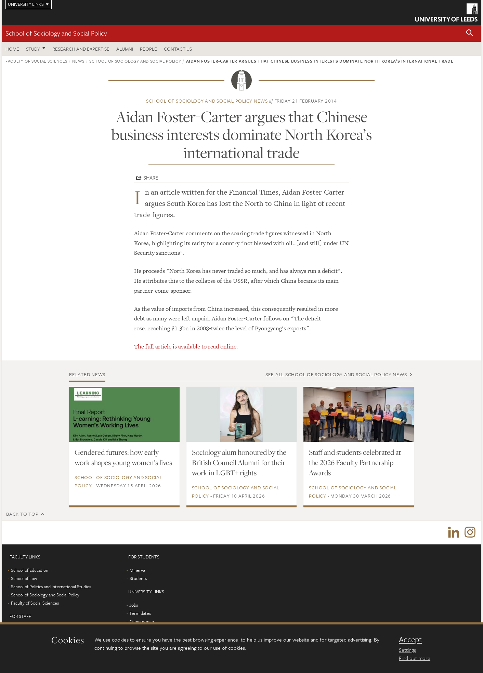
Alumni (124, 48)
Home (12, 48)
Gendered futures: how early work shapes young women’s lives (123, 457)
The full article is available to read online (185, 346)
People (148, 48)
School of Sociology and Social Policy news (207, 100)
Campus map (142, 621)
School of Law (24, 578)
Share (150, 177)
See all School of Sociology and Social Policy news (336, 374)
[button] (470, 33)
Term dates (140, 613)
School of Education (29, 570)
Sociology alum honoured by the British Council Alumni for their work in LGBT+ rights (239, 462)
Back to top (22, 513)
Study (33, 48)
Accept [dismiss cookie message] (410, 639)
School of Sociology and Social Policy (56, 33)
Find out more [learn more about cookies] (414, 658)
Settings (407, 650)
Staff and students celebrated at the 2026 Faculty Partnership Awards (355, 462)
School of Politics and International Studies (51, 586)
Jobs (133, 605)
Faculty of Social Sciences (36, 61)
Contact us (178, 48)
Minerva (137, 570)
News (78, 61)
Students (138, 578)
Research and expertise (80, 48)
